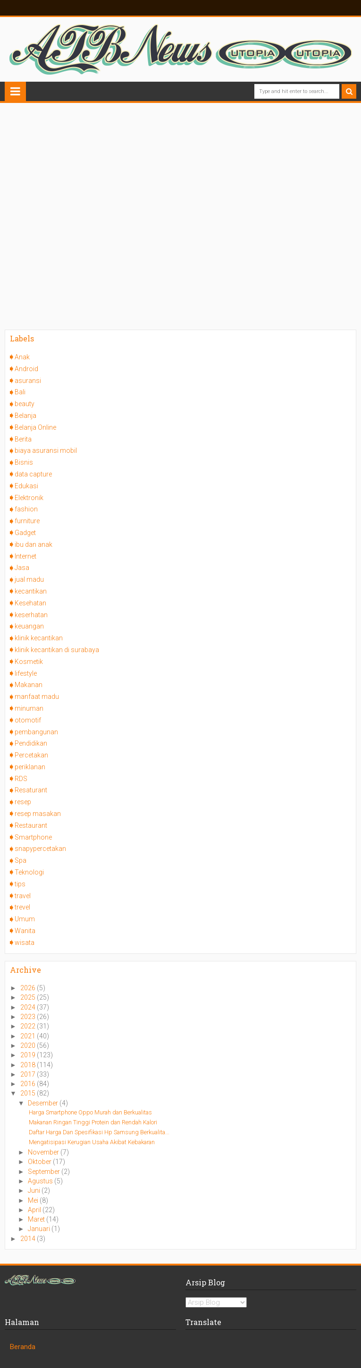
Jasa (22, 567)
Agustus (41, 1181)
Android (26, 369)
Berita (23, 439)
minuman (29, 708)
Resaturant (31, 790)
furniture (27, 521)
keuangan (29, 626)
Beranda (22, 1347)
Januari (39, 1228)
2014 (28, 1238)
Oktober (40, 1161)
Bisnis (24, 462)
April (35, 1210)
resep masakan (38, 813)
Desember (43, 1103)
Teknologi (29, 872)
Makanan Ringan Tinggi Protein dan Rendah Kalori (93, 1122)
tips (20, 884)
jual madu (29, 579)
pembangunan (36, 732)
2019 (28, 1055)
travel (23, 896)
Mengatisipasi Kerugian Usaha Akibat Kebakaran (92, 1142)
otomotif (28, 720)
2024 (28, 1007)
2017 (28, 1074)
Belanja (25, 415)
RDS (21, 778)
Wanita (25, 931)
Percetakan (31, 755)
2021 (28, 1036)
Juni (35, 1190)
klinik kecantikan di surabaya (57, 650)
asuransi (28, 380)
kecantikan (31, 591)
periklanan (30, 767)
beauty (24, 404)
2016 (28, 1084)
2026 (28, 988)
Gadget (25, 532)
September (44, 1171)
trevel (22, 907)
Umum (25, 919)
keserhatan (31, 615)
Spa (20, 860)
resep (23, 802)
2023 (28, 1016)
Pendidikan (31, 743)
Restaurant (31, 825)
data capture (33, 474)
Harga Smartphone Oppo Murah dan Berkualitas (90, 1112)
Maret (37, 1219)
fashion (26, 509)
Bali (20, 392)
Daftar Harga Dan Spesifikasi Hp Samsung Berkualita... (99, 1132)
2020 (28, 1045)
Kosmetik (29, 661)
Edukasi (26, 486)
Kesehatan (30, 603)
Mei (34, 1200)
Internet (25, 556)
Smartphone (33, 837)
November (44, 1152)
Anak (22, 357)
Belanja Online (35, 427)
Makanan (28, 684)
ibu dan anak (33, 544)
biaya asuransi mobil (46, 450)
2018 (28, 1065)
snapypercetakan (40, 848)
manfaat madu (37, 696)
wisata (24, 942)
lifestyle (26, 673)
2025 (28, 997)
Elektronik (29, 497)
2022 (28, 1026)
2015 (28, 1093)
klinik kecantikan (39, 638)
